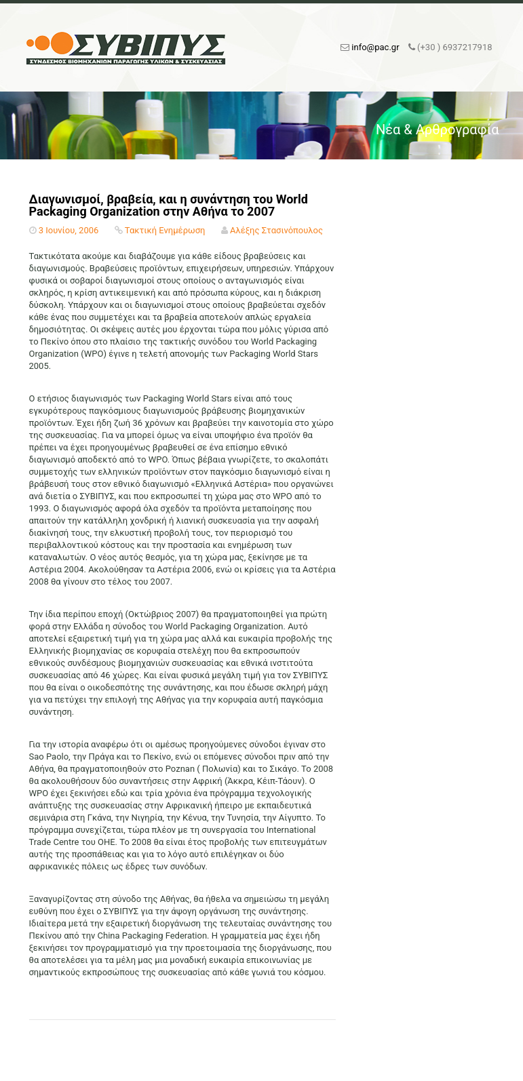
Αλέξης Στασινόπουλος (276, 230)
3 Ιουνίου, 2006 (69, 230)
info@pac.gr (375, 47)
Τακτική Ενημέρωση (165, 230)
